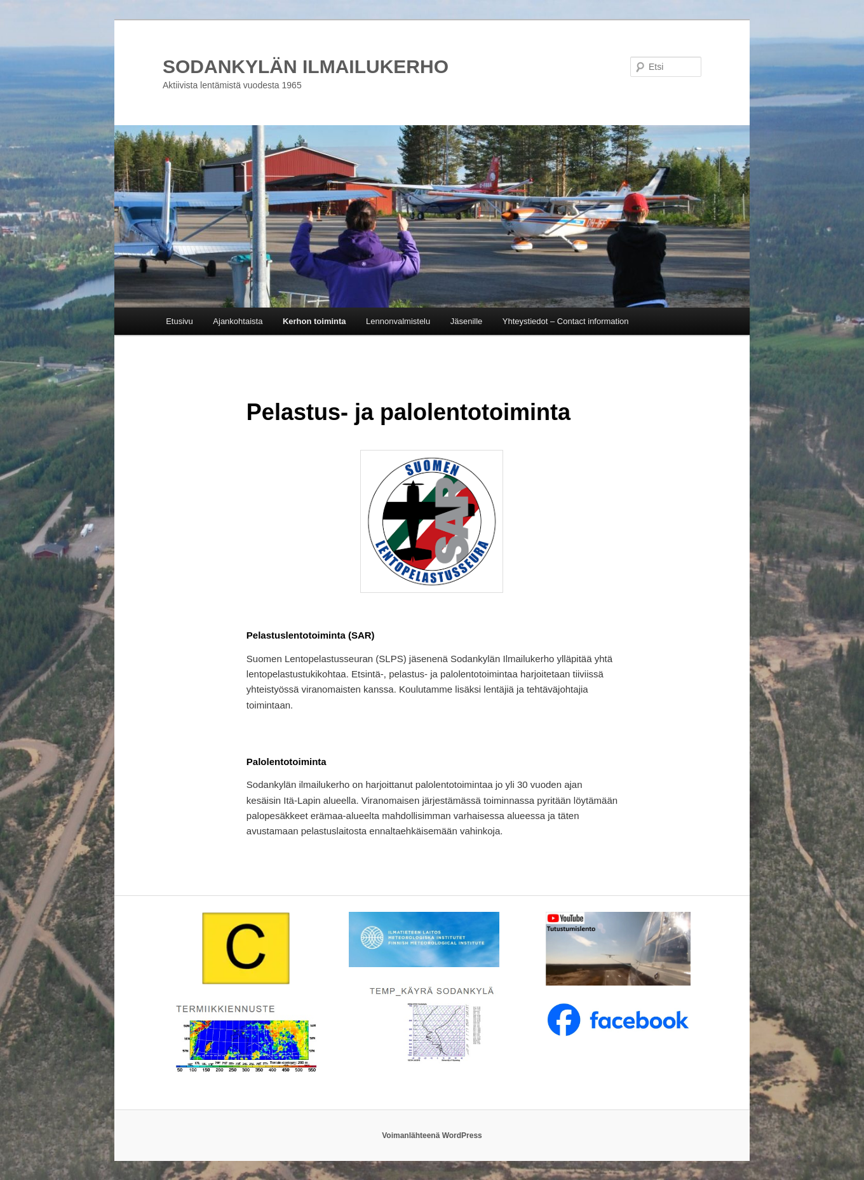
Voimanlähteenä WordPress (432, 1135)
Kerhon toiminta (314, 321)
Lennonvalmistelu (398, 321)
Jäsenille (466, 321)
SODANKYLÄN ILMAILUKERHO (306, 66)
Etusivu (179, 321)
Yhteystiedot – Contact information (566, 321)
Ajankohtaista (237, 321)
